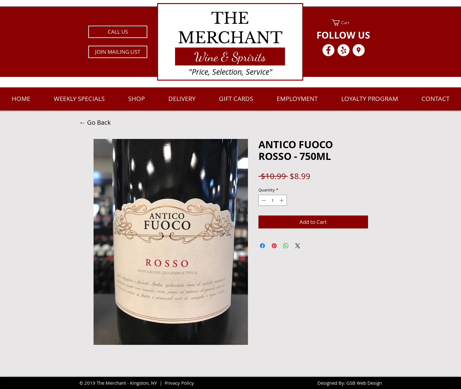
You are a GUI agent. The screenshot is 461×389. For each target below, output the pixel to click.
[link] (343, 22)
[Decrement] (263, 200)
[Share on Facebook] (262, 245)
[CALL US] (117, 32)
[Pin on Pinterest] (274, 245)
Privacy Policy (179, 383)
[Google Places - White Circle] (359, 50)
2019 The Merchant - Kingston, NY (120, 383)
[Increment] (282, 200)
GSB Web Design (364, 383)
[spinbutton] (272, 200)
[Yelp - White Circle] (343, 50)
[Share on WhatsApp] (286, 245)
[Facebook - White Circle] (328, 50)
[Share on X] (297, 245)
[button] (117, 52)
